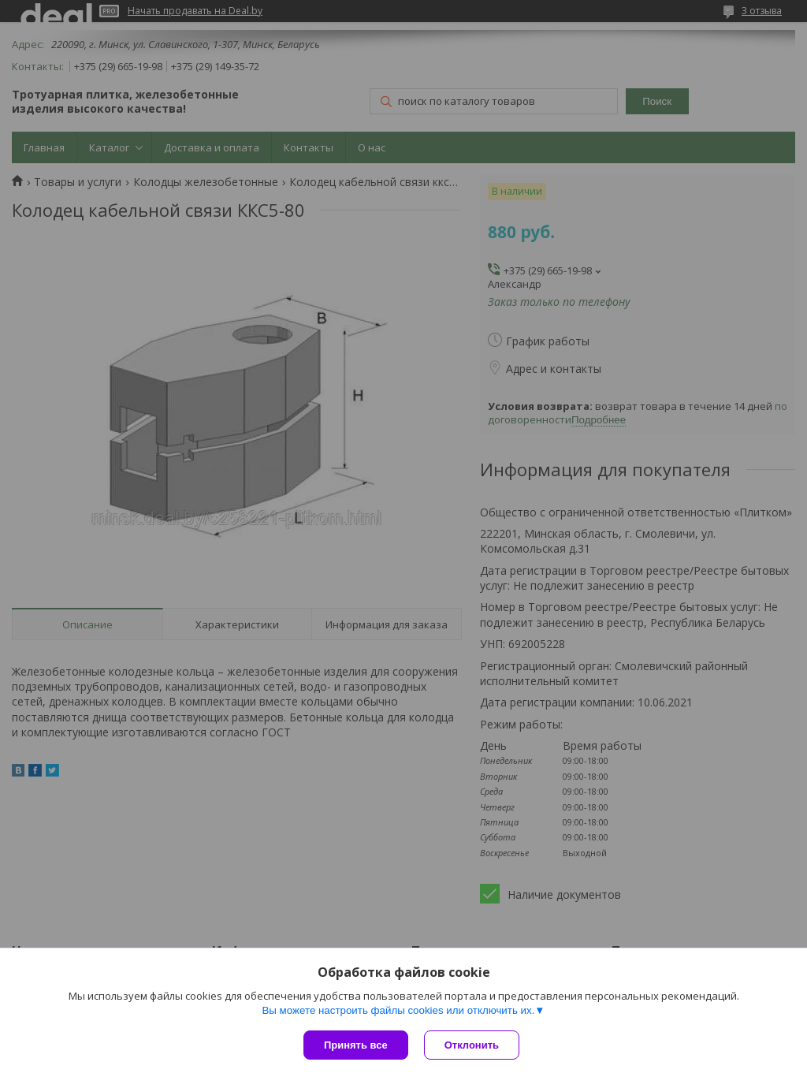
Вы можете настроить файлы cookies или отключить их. (398, 1010)
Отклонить (471, 1045)
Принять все (356, 1045)
